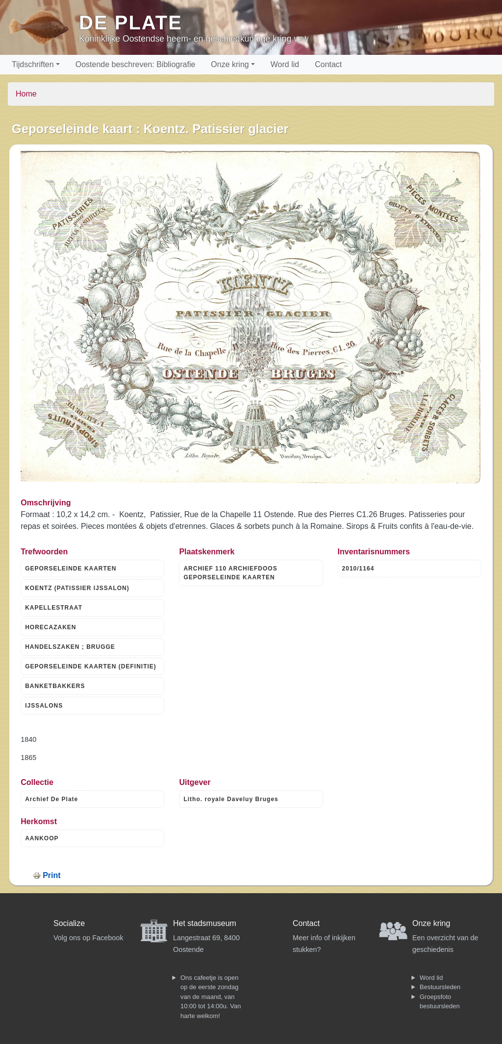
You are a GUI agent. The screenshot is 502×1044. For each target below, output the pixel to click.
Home (26, 94)
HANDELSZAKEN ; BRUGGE (70, 646)
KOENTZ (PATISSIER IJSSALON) (77, 588)
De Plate (130, 22)
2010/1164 (358, 568)
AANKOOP (41, 838)
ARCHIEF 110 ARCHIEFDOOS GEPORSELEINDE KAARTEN (230, 573)
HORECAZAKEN (50, 627)
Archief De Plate (51, 799)
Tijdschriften (33, 64)
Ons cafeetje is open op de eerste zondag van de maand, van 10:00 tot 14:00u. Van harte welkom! (210, 997)
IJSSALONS (44, 705)
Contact (328, 64)
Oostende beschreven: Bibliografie (135, 64)
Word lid (285, 64)
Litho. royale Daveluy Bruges (230, 799)
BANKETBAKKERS (55, 686)
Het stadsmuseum (204, 923)
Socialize (69, 923)
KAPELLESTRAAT (53, 607)
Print (51, 875)
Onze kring (230, 64)
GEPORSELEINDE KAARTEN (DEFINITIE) (90, 666)
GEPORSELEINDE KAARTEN (70, 568)
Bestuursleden (440, 987)
